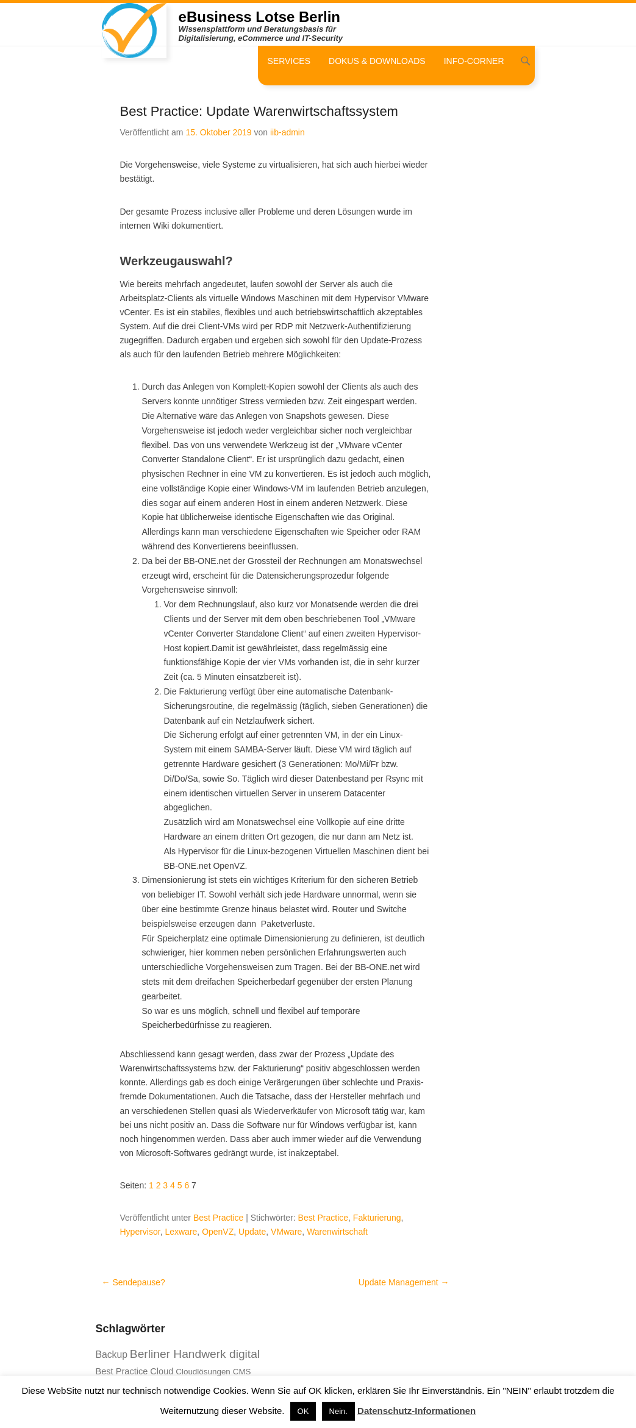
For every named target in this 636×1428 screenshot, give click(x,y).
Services (288, 61)
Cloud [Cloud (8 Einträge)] (161, 1371)
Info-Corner (474, 61)
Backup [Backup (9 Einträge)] (111, 1354)
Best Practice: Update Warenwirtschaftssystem (259, 111)
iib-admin (287, 132)
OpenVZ (218, 1232)
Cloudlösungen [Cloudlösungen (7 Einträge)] (203, 1371)
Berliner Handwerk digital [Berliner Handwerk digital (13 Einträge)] (195, 1354)
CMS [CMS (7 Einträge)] (242, 1371)
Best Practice (218, 1218)
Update (252, 1232)
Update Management (404, 1282)
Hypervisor (140, 1232)
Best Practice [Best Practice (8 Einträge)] (122, 1371)
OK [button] (303, 1411)
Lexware (181, 1232)
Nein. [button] (338, 1411)
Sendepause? (133, 1282)
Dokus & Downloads (377, 61)
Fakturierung (377, 1218)
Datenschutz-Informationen (416, 1410)
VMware (286, 1232)
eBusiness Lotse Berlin (259, 17)
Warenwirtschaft (337, 1232)
